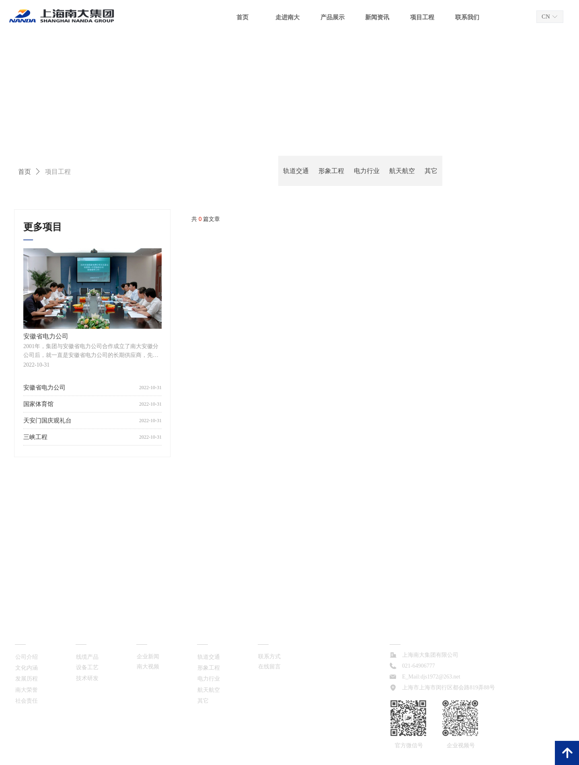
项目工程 (58, 171)
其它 (431, 170)
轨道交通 (296, 170)
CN (546, 16)
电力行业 (367, 170)
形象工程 (331, 170)
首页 (24, 171)
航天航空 (402, 170)
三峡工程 (35, 437)
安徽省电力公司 (44, 387)
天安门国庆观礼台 (47, 420)
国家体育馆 (38, 404)
